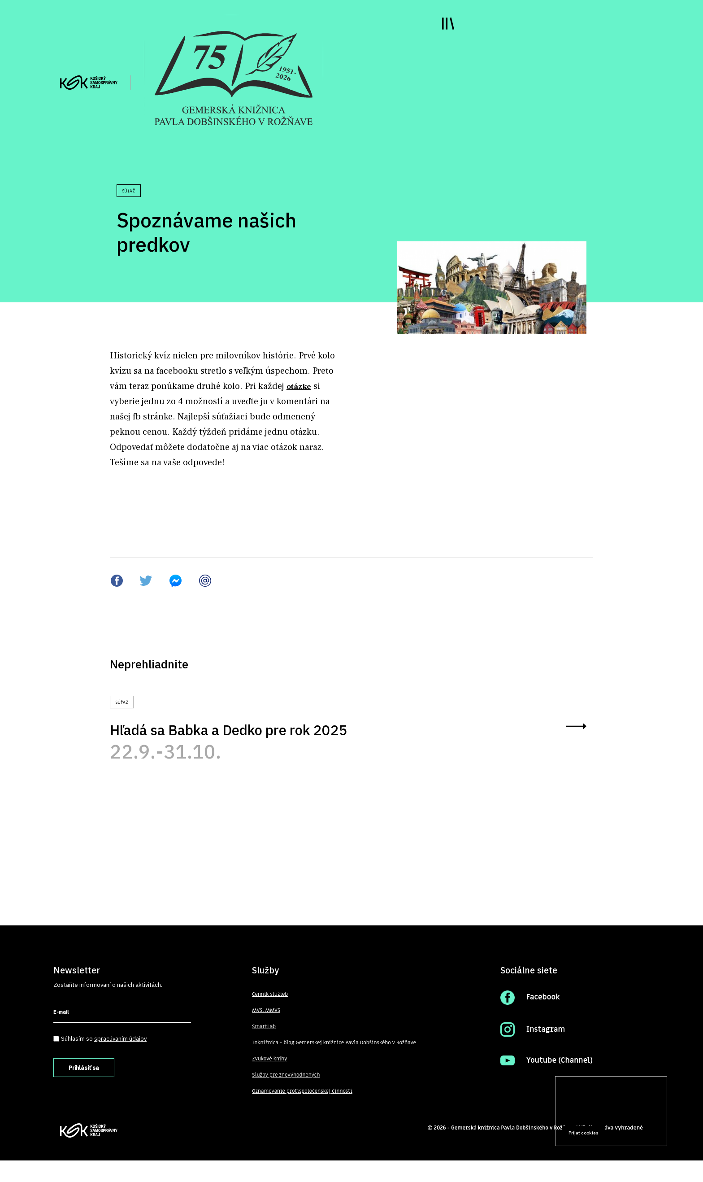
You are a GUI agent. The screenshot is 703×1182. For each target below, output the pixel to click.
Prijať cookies (583, 1133)
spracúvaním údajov (121, 1060)
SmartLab (264, 1048)
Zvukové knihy (270, 1080)
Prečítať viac (632, 1116)
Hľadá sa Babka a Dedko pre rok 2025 (249, 738)
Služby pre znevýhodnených (287, 1096)
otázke (300, 386)
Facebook (543, 1019)
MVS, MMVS (266, 1032)
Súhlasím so (104, 1060)
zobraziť (573, 738)
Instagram (546, 1051)
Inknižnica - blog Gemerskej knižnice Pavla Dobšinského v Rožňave (336, 1064)
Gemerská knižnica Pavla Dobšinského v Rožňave (511, 1149)
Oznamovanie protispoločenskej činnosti (303, 1113)
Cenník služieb (270, 1016)
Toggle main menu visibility (440, 31)
